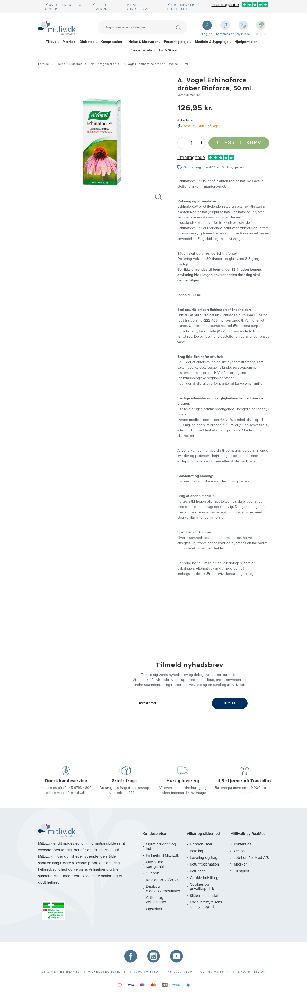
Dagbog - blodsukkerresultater (163, 888)
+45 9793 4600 (79, 787)
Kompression (111, 42)
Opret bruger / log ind (161, 846)
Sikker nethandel (204, 895)
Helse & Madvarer (143, 42)
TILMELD (229, 703)
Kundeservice (154, 834)
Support (152, 873)
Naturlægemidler (103, 64)
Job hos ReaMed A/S (251, 857)
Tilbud (51, 42)
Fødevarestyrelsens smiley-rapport (206, 904)
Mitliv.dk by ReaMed (248, 834)
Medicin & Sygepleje (211, 42)
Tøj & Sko (166, 50)
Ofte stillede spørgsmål (155, 864)
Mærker (69, 42)
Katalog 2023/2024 (162, 879)
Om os (239, 851)
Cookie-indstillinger (206, 877)
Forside (43, 64)
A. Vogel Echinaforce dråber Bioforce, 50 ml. (156, 64)
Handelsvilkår (201, 844)
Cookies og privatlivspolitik (202, 886)
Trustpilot (241, 871)
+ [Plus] (202, 143)
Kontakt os (242, 844)
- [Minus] (181, 143)
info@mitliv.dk (75, 793)
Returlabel (198, 871)
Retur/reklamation (204, 864)
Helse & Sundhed (70, 64)
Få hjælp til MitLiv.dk (162, 855)
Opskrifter (154, 909)
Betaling (196, 851)
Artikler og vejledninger (156, 899)
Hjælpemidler (246, 42)
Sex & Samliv (142, 50)
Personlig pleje (176, 42)
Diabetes (87, 42)
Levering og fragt (204, 857)
